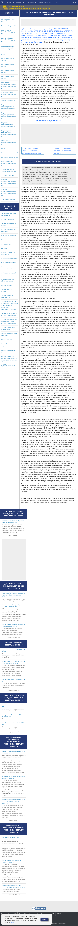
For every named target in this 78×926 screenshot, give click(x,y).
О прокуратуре (6, 244)
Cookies (12, 922)
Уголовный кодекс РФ (8, 199)
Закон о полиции (6, 285)
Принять (44, 919)
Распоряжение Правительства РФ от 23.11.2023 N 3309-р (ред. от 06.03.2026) (13, 801)
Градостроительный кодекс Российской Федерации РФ (7, 48)
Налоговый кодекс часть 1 (9, 153)
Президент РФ (31, 2)
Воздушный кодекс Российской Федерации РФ (8, 40)
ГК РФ (3, 54)
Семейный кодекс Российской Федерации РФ (8, 163)
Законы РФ (20, 2)
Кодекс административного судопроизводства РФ (8, 106)
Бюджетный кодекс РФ (8, 26)
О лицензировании (7, 240)
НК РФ (3, 148)
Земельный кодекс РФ (8, 100)
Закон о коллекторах (7, 219)
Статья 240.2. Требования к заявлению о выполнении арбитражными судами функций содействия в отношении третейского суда (31, 153)
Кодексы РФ (10, 2)
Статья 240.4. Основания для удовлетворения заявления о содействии (62, 151)
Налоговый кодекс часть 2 (9, 157)
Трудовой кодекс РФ (7, 175)
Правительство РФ (45, 2)
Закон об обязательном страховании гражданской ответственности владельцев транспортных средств (9, 305)
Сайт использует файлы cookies (56, 923)
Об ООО (4, 248)
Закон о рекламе (6, 340)
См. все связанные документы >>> (48, 121)
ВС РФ (56, 2)
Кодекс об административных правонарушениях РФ (8, 124)
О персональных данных (9, 258)
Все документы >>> (14, 535)
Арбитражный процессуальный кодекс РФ (9, 19)
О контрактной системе (8, 262)
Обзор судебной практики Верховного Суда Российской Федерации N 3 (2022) (14, 595)
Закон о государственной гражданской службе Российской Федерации (9, 321)
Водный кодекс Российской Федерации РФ (8, 32)
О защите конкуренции (8, 235)
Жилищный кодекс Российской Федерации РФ (8, 94)
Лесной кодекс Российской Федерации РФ (8, 142)
